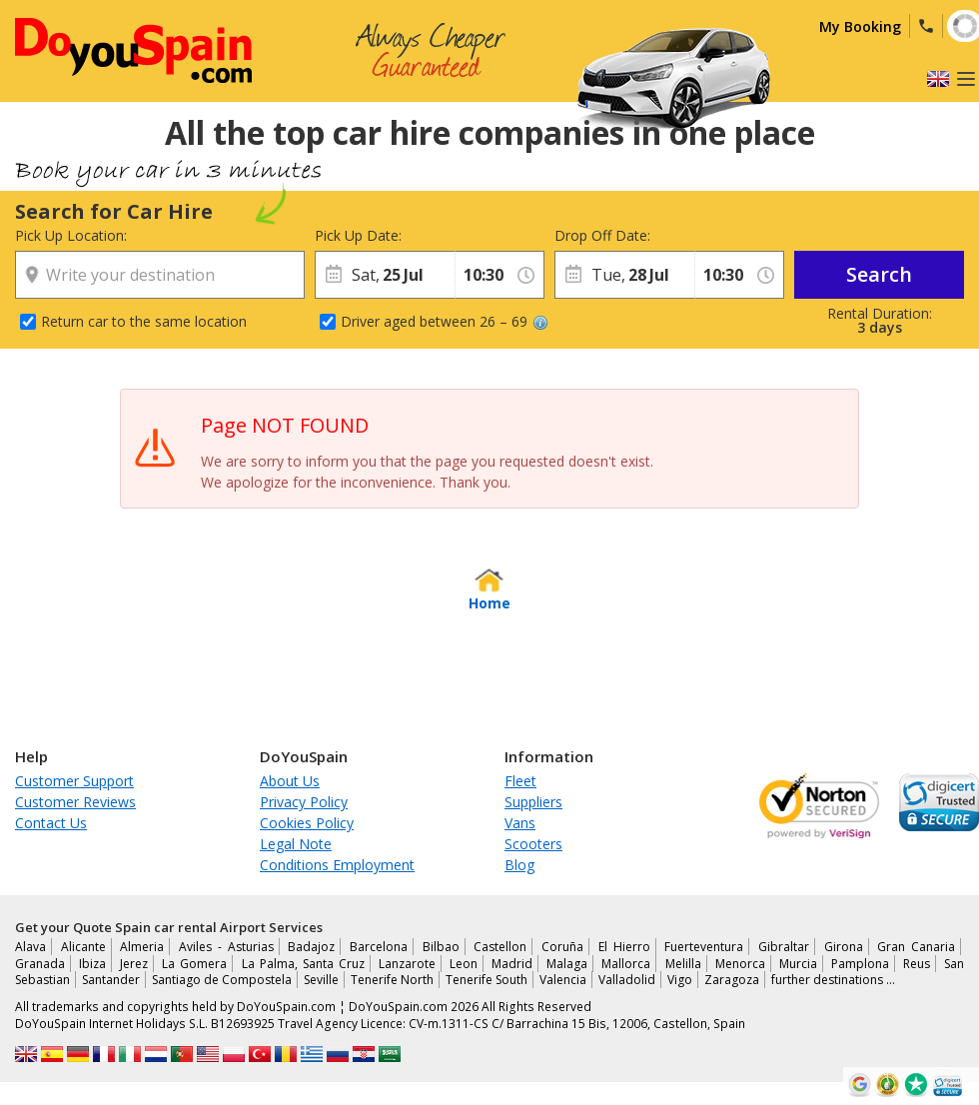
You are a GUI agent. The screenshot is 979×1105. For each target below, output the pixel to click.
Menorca (740, 963)
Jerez (134, 963)
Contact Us (51, 822)
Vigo (679, 979)
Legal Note (296, 843)
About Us (290, 780)
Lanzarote (407, 963)
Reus (916, 963)
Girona (843, 946)
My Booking (860, 26)
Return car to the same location (144, 321)
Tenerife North (392, 979)
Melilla (683, 963)
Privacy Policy (304, 801)
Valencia (562, 979)
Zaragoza (731, 979)
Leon (464, 963)
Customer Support (74, 780)
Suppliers (533, 801)
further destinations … (833, 979)
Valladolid (626, 979)
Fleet (520, 780)
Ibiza (92, 963)
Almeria (142, 946)
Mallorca (625, 963)
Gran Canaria (916, 946)
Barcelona (379, 946)
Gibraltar (783, 946)
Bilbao (441, 946)
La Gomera (194, 963)
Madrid (511, 963)
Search (879, 274)
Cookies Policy (307, 822)
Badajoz (311, 946)
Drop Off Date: (602, 235)
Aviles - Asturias (226, 946)
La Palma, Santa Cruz (303, 963)
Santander (111, 979)
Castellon (500, 946)
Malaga (566, 963)
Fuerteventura (703, 946)
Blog (519, 864)
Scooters (533, 843)
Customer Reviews (75, 801)
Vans (519, 822)
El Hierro (624, 946)
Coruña (562, 946)
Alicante (83, 946)
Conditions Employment (337, 864)
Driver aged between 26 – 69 (444, 321)
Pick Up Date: (358, 235)
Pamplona (860, 963)
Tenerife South (486, 979)
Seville (321, 979)
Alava (30, 946)
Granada (40, 963)
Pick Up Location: (71, 235)
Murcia (798, 963)
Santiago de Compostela (222, 979)
